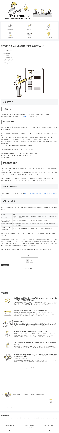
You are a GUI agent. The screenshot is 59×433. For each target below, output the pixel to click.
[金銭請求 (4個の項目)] (11, 419)
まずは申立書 (7, 53)
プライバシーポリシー (49, 426)
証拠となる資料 (7, 63)
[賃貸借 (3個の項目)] (28, 419)
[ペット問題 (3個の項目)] (35, 419)
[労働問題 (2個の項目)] (42, 419)
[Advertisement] (29, 280)
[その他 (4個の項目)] (23, 419)
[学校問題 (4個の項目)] (17, 419)
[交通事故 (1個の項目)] (48, 419)
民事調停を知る (5, 265)
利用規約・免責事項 (29, 426)
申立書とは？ (8, 55)
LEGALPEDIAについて (10, 426)
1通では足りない (9, 57)
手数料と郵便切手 (8, 61)
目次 (7, 50)
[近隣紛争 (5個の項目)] (4, 419)
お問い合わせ (30, 428)
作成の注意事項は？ (9, 59)
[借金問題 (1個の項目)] (55, 419)
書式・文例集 (22, 117)
